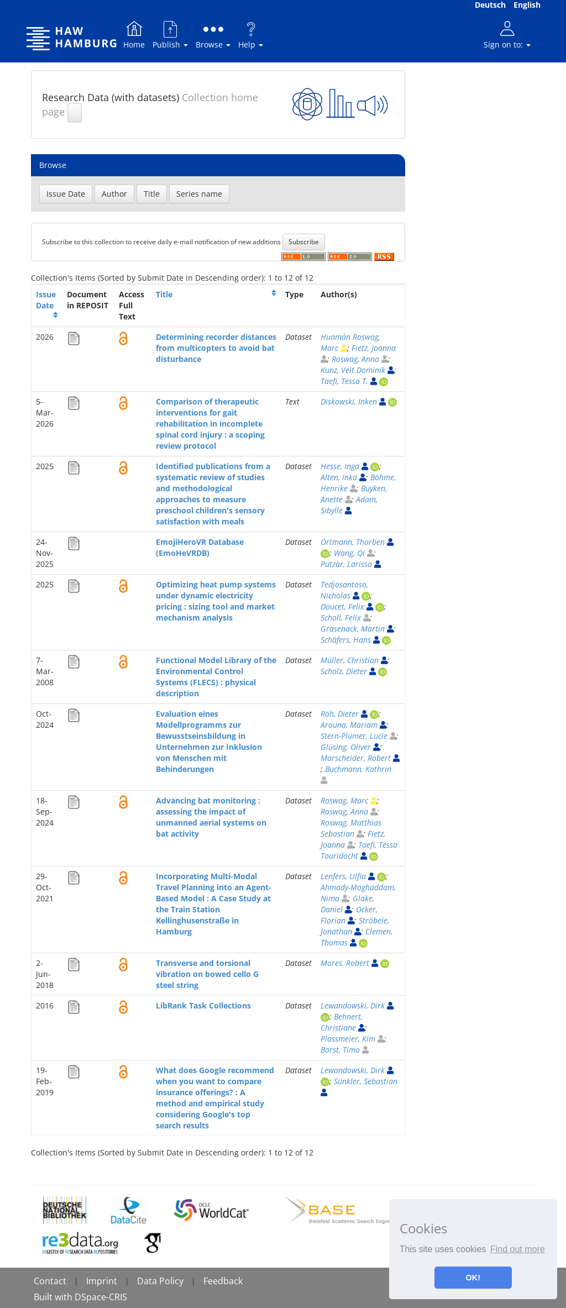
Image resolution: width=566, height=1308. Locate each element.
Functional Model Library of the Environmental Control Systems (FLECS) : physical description (216, 676)
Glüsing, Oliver (346, 747)
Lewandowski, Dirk (353, 1005)
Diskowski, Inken (349, 401)
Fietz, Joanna (374, 348)
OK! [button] (473, 1277)
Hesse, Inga (340, 466)
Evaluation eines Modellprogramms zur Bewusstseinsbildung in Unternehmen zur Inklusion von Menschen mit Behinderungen (209, 741)
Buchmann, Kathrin (358, 769)
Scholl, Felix (341, 617)
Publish (170, 34)
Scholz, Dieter (344, 671)
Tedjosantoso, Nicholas (344, 590)
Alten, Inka (339, 477)
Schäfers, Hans (346, 639)
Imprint (101, 1281)
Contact (50, 1281)
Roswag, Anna (355, 359)
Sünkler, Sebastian (365, 1081)
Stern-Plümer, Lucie (354, 736)
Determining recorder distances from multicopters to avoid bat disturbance (216, 348)
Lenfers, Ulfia (343, 876)
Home (134, 34)
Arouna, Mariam (349, 724)
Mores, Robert (345, 963)
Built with (54, 1297)
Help (250, 34)
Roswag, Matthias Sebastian (351, 828)
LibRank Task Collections (203, 1005)
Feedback (223, 1281)
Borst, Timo (340, 1049)
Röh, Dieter (340, 713)
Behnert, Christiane (342, 1022)
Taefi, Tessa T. (344, 381)
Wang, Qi (349, 553)
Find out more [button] (517, 1249)
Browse (213, 34)
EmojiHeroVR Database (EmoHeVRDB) (200, 547)
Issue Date (46, 300)
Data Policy (160, 1281)
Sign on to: (507, 34)
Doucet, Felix (342, 606)
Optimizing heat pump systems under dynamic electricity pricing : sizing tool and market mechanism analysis (216, 601)
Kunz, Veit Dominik (353, 370)
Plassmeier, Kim (348, 1038)
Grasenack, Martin (353, 628)
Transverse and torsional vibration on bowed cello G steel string (207, 974)
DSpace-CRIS (101, 1297)
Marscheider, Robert (356, 758)
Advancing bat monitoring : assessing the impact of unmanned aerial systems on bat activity (211, 817)
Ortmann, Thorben (353, 542)
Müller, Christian (350, 660)
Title (164, 294)
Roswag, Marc (344, 800)
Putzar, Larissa (346, 564)
